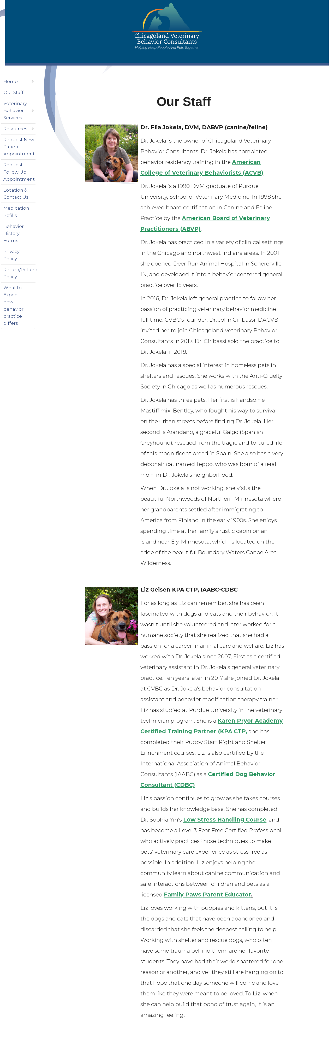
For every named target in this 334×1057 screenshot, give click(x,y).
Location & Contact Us (15, 193)
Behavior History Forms (13, 233)
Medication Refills (16, 211)
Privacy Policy (11, 255)
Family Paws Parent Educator (207, 894)
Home (10, 81)
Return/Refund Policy (20, 273)
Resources (15, 128)
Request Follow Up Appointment (19, 171)
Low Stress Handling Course (224, 819)
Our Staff (13, 92)
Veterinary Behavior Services (15, 110)
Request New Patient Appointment (19, 146)
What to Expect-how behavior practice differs (13, 305)
